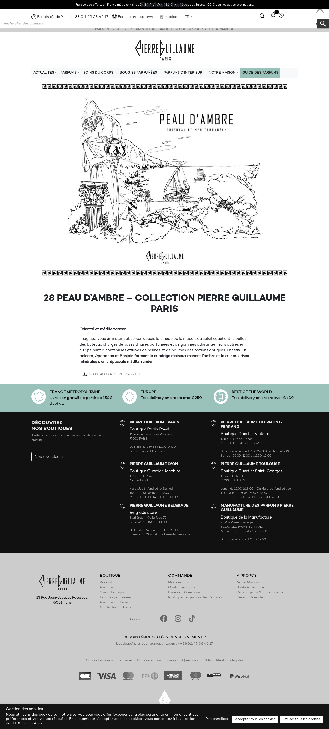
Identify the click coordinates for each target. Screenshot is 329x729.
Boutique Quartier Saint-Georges (251, 471)
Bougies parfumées (116, 597)
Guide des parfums (260, 72)
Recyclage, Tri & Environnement (262, 592)
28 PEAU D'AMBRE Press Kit (110, 374)
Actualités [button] (43, 72)
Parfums (107, 587)
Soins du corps (112, 592)
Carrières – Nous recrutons (140, 660)
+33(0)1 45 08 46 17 (90, 17)
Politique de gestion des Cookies (195, 597)
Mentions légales (229, 660)
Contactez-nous (181, 587)
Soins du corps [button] (98, 72)
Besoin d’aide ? (50, 17)
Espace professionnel (136, 17)
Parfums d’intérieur (115, 602)
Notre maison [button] (222, 72)
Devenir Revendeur (251, 597)
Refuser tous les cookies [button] (301, 719)
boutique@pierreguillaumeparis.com (145, 644)
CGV (207, 660)
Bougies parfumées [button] (138, 72)
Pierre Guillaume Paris (165, 50)
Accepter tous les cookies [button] (255, 719)
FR (187, 17)
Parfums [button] (68, 72)
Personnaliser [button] (216, 719)
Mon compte (178, 582)
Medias (171, 17)
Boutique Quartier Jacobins (155, 471)
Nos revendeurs (49, 457)
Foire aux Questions (184, 592)
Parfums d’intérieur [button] (183, 72)
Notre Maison (248, 582)
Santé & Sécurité (250, 587)
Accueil (106, 582)
